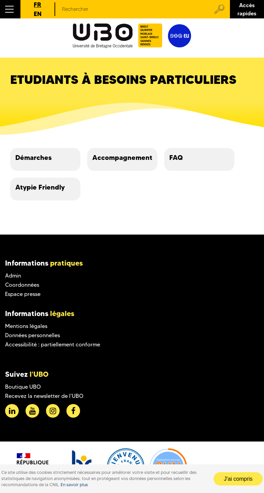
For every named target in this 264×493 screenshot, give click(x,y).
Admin (13, 275)
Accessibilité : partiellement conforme (52, 344)
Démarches (33, 157)
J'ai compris (238, 479)
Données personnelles (32, 335)
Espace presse (23, 294)
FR (37, 5)
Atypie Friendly (40, 187)
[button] (10, 9)
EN (38, 14)
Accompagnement (122, 157)
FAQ (176, 157)
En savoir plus (74, 484)
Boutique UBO (23, 387)
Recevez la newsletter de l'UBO (44, 396)
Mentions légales (26, 326)
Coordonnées (22, 285)
